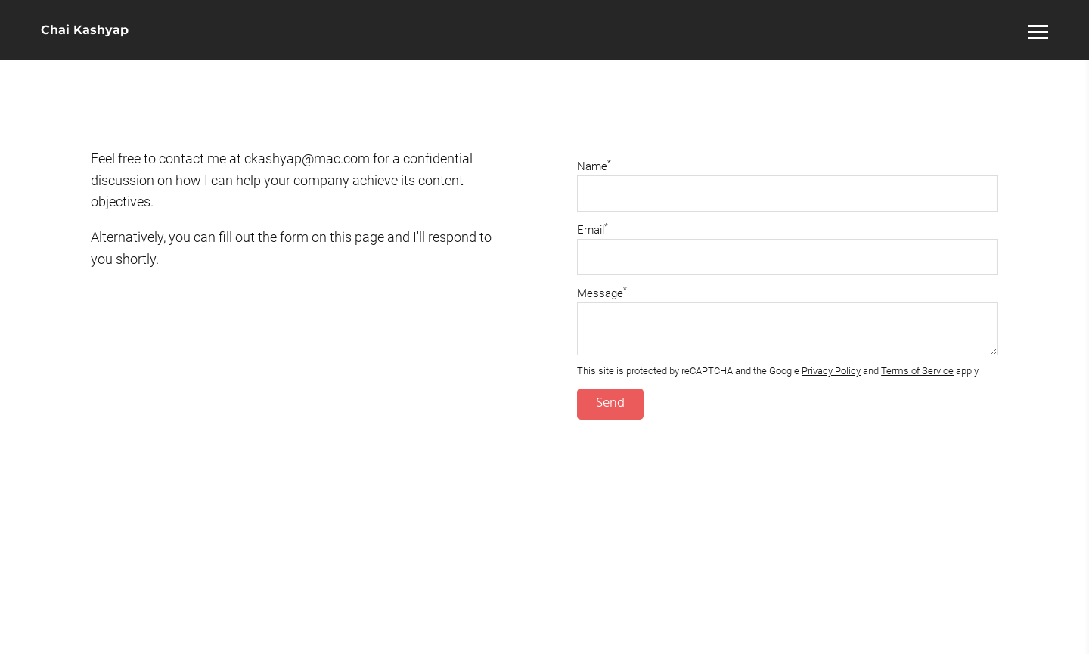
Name (594, 166)
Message (602, 293)
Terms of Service (917, 371)
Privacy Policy (831, 371)
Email (592, 230)
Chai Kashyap (85, 30)
